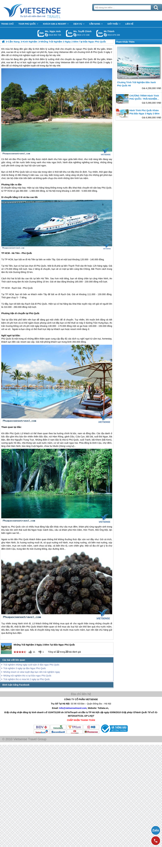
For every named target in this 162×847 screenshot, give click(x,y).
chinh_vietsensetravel (74, 34)
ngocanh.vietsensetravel (46, 34)
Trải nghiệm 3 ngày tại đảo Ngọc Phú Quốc (24, 668)
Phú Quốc (88, 59)
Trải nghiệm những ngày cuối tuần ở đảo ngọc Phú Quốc (31, 664)
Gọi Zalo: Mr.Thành (99, 33)
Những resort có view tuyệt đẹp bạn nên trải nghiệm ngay (31, 672)
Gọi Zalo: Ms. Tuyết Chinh (69, 33)
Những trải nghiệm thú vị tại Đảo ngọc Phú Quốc (27, 675)
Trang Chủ (40, 10)
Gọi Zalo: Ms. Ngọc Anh (40, 33)
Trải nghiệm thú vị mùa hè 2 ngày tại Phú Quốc (26, 679)
